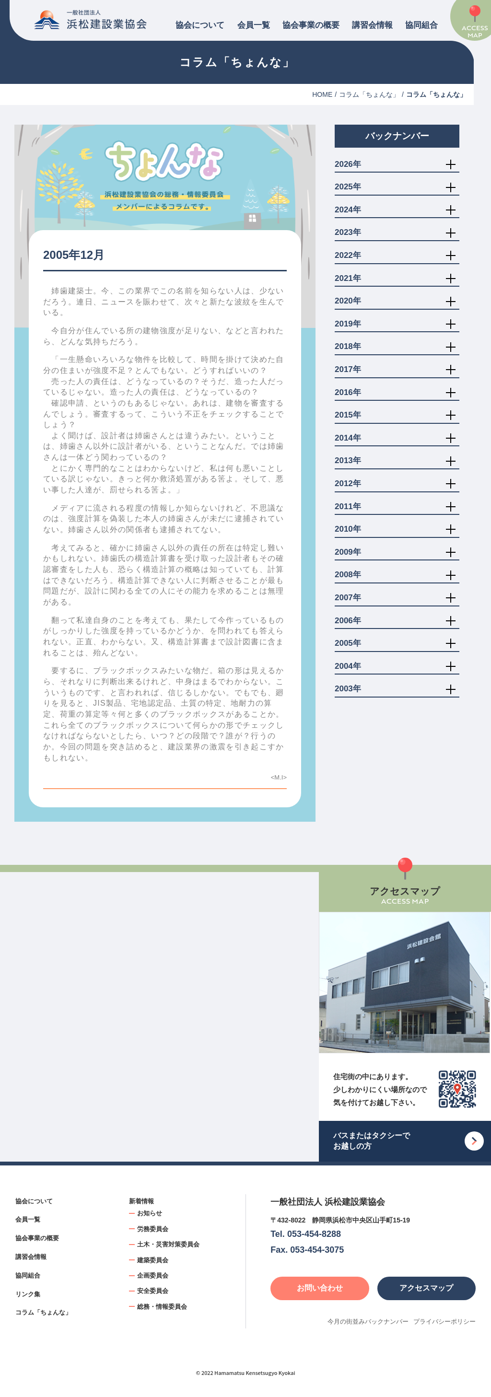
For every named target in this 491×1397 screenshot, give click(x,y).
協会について (199, 25)
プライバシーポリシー (444, 1321)
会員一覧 (253, 25)
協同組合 (421, 25)
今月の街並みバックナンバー (368, 1321)
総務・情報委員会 (162, 1306)
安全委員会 (152, 1290)
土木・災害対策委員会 (168, 1244)
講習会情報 (372, 25)
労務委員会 (152, 1229)
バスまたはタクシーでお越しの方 (371, 1140)
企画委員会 (152, 1275)
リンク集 (27, 1294)
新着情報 (141, 1201)
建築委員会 (152, 1260)
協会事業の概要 (310, 25)
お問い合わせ (320, 1288)
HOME (322, 94)
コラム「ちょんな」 (369, 94)
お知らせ (149, 1213)
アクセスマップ (426, 1288)
